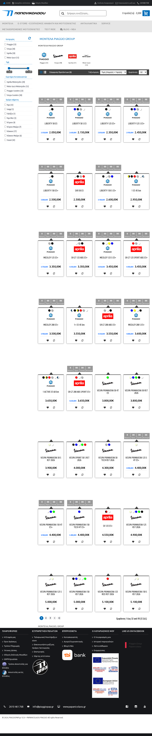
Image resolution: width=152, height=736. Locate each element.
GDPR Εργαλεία (9, 659)
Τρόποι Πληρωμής (11, 646)
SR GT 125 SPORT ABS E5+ (136, 257)
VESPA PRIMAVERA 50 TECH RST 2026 (107, 458)
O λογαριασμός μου (101, 637)
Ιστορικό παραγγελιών (102, 642)
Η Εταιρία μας (9, 637)
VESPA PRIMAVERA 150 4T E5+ (51, 525)
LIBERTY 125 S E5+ (136, 123)
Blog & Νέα (67, 646)
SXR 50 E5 (79, 190)
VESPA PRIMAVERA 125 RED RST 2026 (108, 592)
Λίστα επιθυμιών (100, 646)
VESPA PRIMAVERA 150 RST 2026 (79, 592)
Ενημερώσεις (98, 650)
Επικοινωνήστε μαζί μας (45, 646)
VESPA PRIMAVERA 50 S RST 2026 (51, 458)
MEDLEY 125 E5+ (50, 257)
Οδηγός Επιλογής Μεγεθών (14, 655)
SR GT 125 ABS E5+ (79, 257)
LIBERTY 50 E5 (51, 123)
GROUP (60, 626)
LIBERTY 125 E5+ (107, 123)
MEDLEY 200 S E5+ (136, 324)
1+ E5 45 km (79, 324)
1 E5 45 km (136, 190)
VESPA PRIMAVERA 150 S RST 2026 (136, 592)
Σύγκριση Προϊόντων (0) (60, 72)
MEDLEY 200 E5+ (50, 324)
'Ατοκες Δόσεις (9, 650)
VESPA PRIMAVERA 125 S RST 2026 (51, 592)
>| (59, 618)
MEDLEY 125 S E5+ (108, 257)
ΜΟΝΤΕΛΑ (43, 626)
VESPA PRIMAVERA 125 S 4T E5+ (136, 458)
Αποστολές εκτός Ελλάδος (12, 674)
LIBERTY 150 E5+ (50, 190)
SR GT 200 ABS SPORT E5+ (79, 391)
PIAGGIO (52, 626)
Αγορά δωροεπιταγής (72, 642)
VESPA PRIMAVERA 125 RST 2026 (136, 525)
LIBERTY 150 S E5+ (108, 190)
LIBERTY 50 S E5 (79, 123)
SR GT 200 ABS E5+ (108, 324)
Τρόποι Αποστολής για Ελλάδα (15, 666)
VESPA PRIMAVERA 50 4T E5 (108, 391)
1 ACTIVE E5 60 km (51, 391)
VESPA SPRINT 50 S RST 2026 (79, 458)
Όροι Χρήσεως (9, 642)
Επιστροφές (38, 652)
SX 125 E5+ (108, 525)
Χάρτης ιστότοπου (41, 656)
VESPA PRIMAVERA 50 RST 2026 (136, 391)
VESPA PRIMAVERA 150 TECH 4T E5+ (79, 525)
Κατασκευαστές (70, 637)
